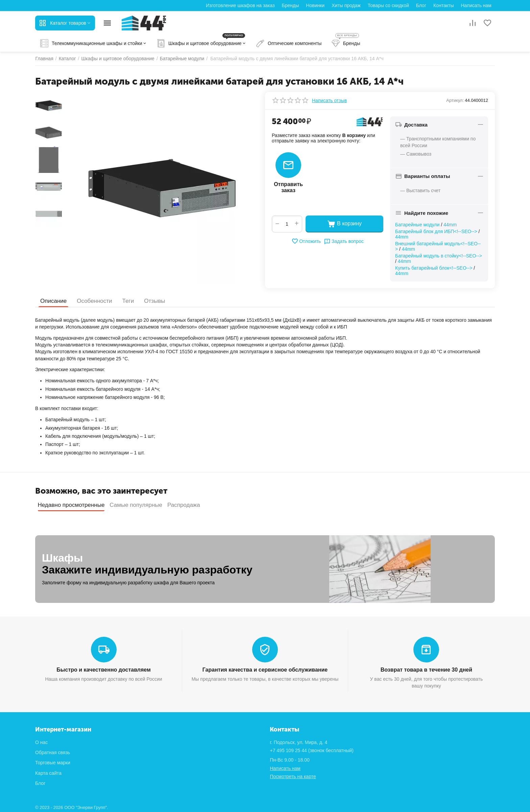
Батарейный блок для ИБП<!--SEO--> (436, 231)
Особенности (94, 301)
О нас (41, 742)
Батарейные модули (417, 224)
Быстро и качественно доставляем (103, 670)
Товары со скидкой (388, 5)
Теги (128, 301)
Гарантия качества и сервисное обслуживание (265, 670)
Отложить (306, 241)
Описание (53, 301)
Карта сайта (48, 773)
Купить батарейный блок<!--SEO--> (433, 268)
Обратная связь (52, 752)
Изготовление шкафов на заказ (240, 5)
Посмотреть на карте (293, 776)
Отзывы (154, 301)
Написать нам (476, 5)
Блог (421, 5)
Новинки (315, 5)
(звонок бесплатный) (312, 750)
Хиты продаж (346, 5)
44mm (450, 224)
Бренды (290, 5)
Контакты (443, 5)
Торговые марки (52, 762)
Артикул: (455, 100)
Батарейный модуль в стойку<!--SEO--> (438, 255)
